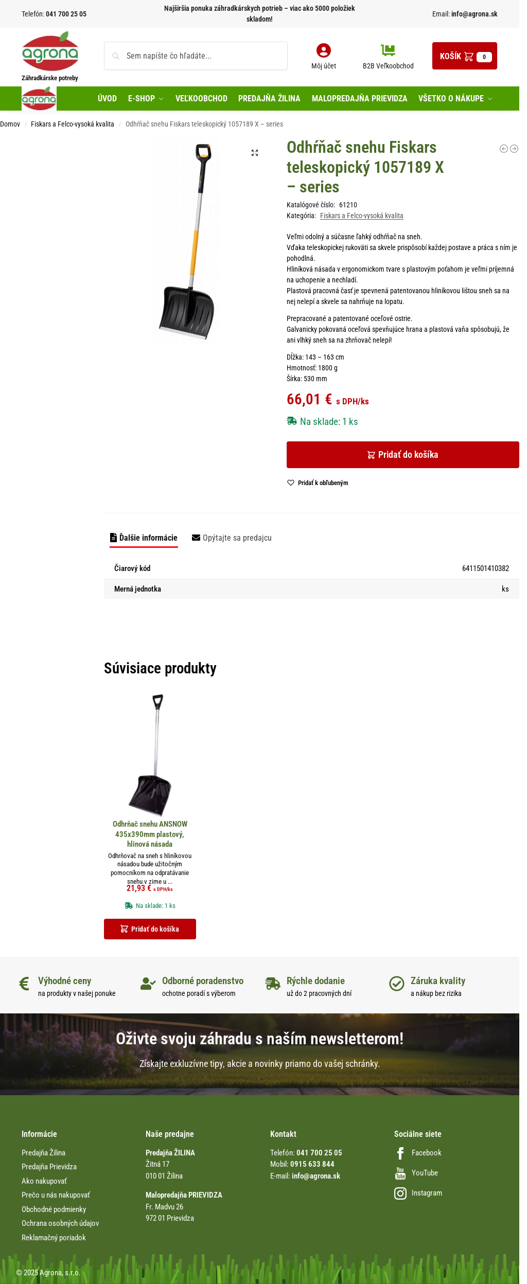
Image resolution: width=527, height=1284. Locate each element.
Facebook (418, 1152)
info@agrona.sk (474, 14)
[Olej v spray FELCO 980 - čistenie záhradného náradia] (514, 149)
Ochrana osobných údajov (60, 1223)
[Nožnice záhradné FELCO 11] (504, 149)
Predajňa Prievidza (49, 1166)
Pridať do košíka (408, 454)
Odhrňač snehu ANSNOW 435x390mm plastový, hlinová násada (150, 834)
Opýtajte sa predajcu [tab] (237, 538)
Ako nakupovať (44, 1181)
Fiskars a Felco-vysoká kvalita (72, 124)
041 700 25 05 (66, 14)
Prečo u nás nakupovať (56, 1195)
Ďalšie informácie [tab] (148, 538)
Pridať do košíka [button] (155, 929)
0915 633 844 (312, 1164)
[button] (465, 56)
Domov (10, 124)
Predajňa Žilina (43, 1152)
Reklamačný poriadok (54, 1237)
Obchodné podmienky (54, 1209)
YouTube (416, 1173)
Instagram (418, 1193)
